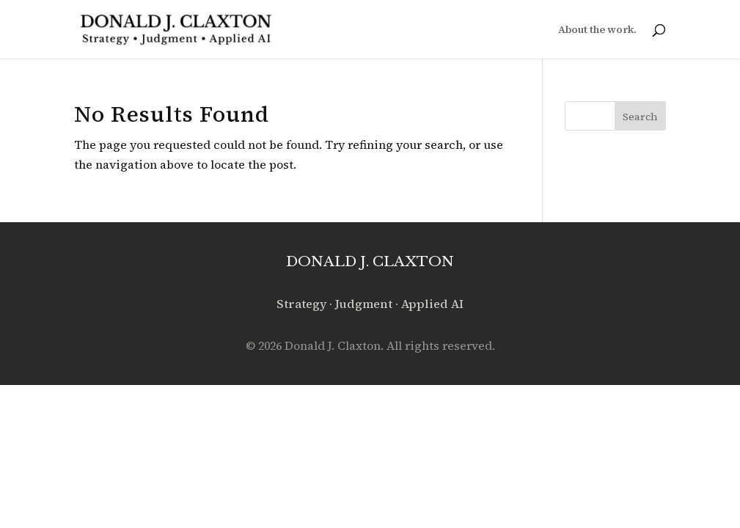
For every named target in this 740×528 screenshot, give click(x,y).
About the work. (597, 30)
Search (640, 116)
